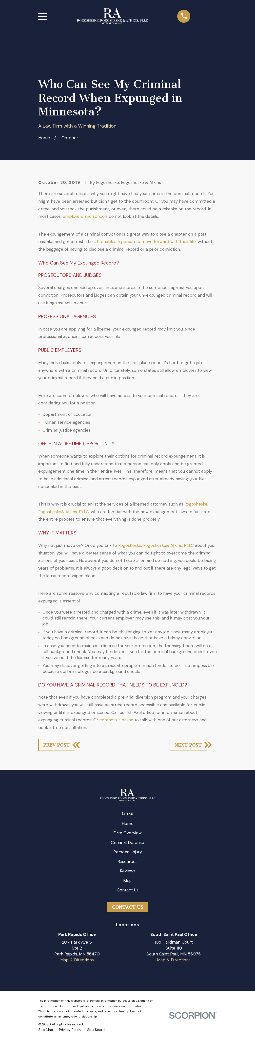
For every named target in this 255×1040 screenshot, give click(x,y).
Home (128, 823)
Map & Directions (77, 960)
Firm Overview (127, 833)
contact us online (116, 720)
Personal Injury (127, 852)
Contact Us (127, 890)
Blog (127, 880)
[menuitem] (45, 1029)
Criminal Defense (127, 842)
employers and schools (85, 216)
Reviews (127, 871)
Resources (127, 861)
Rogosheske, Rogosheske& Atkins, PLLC (156, 545)
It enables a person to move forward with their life (146, 241)
